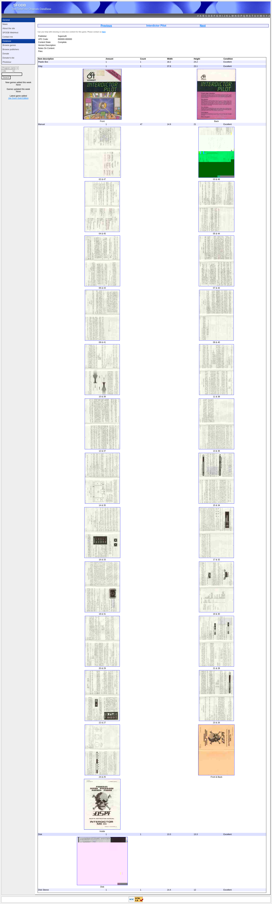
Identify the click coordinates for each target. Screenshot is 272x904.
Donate (6, 53)
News (5, 24)
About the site (9, 28)
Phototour (7, 62)
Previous (106, 25)
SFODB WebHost (10, 32)
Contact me (8, 37)
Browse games (9, 45)
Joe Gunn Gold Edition (18, 98)
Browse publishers (11, 49)
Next (203, 25)
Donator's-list (8, 58)
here (104, 32)
